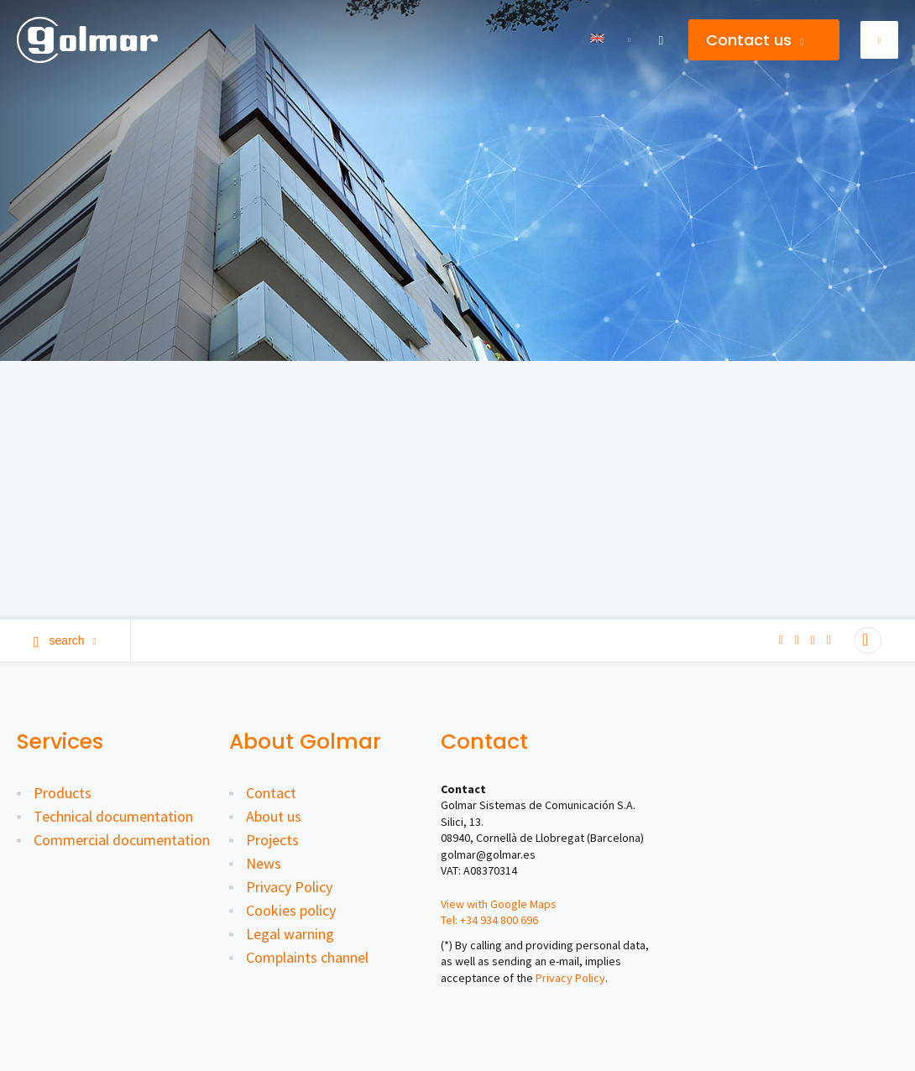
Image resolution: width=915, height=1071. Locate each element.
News (263, 863)
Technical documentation (113, 816)
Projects (272, 839)
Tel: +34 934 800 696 (489, 919)
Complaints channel (307, 957)
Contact (271, 792)
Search (65, 640)
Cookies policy (291, 910)
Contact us (754, 39)
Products (63, 792)
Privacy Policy (289, 886)
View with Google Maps (499, 904)
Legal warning (290, 933)
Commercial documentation (122, 839)
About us (273, 816)
